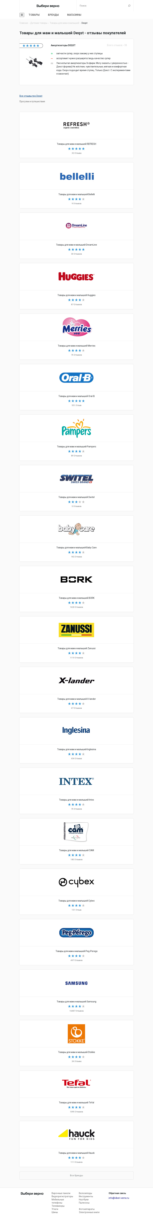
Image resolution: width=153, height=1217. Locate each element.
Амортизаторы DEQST (76, 62)
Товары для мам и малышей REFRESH (76, 135)
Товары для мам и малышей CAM (76, 841)
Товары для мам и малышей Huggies (76, 286)
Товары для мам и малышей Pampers (76, 437)
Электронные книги (89, 1212)
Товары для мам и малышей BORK (76, 589)
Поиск (129, 5)
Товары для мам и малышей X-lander (76, 690)
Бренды (53, 14)
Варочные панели (61, 1193)
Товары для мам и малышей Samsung (76, 992)
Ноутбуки (84, 1199)
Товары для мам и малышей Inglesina (76, 740)
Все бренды (76, 1175)
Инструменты (86, 1196)
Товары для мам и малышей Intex (76, 791)
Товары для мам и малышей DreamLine (76, 236)
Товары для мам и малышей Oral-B (76, 387)
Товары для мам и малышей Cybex (76, 892)
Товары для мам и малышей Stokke (76, 1043)
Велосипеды (85, 1193)
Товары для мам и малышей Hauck (76, 1144)
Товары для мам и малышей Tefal (76, 1093)
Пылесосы (84, 1202)
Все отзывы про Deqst (30, 96)
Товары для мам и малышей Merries (76, 337)
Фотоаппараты (87, 1209)
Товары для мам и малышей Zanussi (76, 639)
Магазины (74, 14)
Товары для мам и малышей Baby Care (76, 538)
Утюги (55, 1209)
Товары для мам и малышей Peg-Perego (76, 942)
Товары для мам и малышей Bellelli (76, 185)
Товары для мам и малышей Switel (76, 488)
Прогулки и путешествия (32, 101)
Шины (55, 1212)
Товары (34, 14)
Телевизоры (58, 1206)
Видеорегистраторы (62, 1196)
